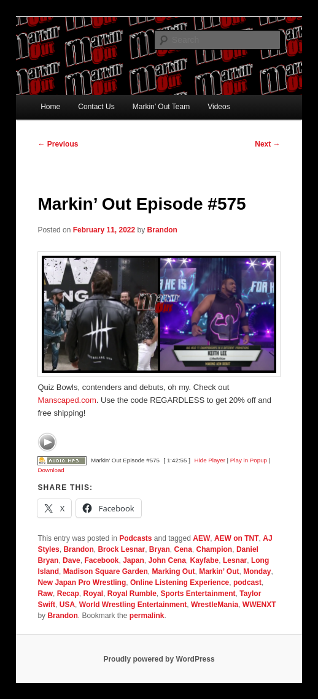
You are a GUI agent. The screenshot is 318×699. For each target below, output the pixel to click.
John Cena (167, 560)
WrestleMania (214, 604)
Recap (68, 593)
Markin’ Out (219, 571)
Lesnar (235, 560)
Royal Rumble (132, 593)
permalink (147, 615)
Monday (257, 571)
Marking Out (173, 571)
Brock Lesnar (121, 549)
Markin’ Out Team (161, 106)
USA (67, 604)
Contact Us (96, 106)
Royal (93, 593)
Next (267, 144)
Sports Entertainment (198, 593)
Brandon (162, 230)
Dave (71, 560)
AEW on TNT (236, 538)
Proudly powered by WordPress (158, 659)
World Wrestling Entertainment (133, 604)
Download (50, 470)
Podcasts (135, 538)
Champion (214, 549)
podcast (247, 582)
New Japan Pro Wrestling (81, 582)
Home (50, 106)
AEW (201, 538)
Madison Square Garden (105, 571)
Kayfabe (204, 560)
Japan (133, 560)
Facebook (101, 560)
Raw (45, 593)
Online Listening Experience (179, 582)
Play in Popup (248, 460)
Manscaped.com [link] (66, 400)
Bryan (159, 549)
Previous (57, 144)
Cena (183, 549)
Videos (218, 106)
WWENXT (259, 604)
